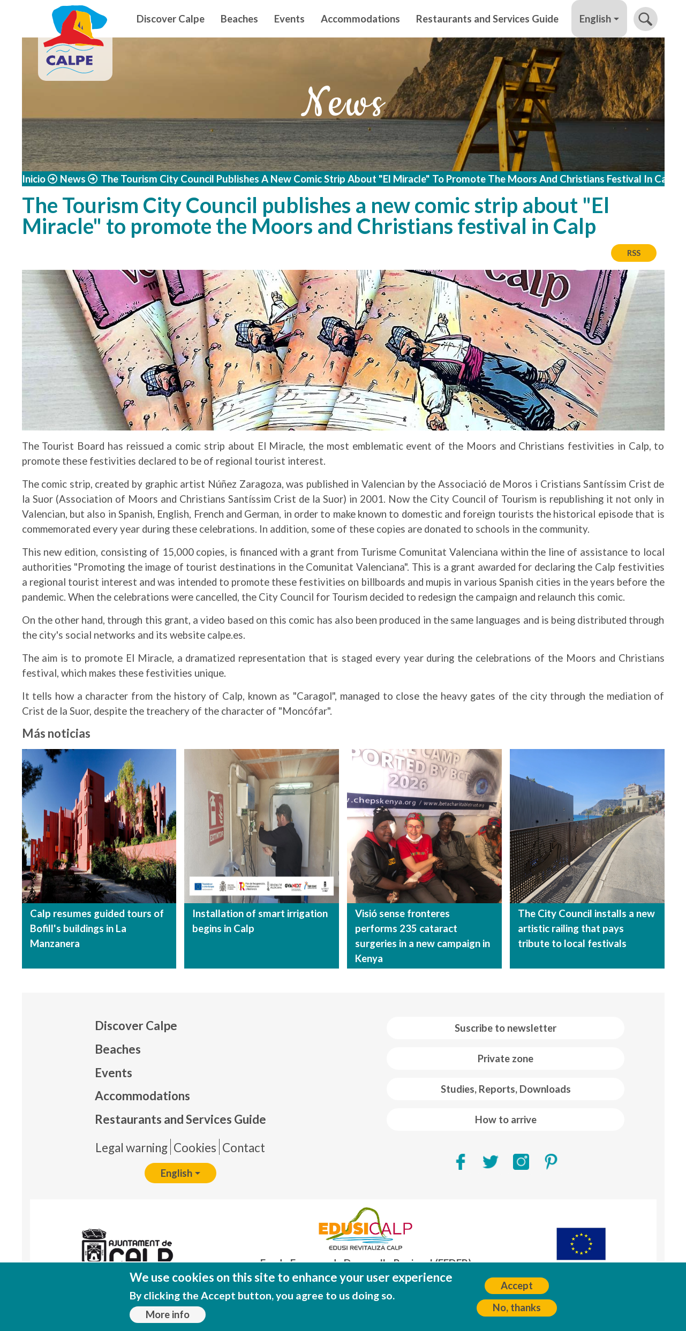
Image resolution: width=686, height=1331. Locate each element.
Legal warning (131, 1147)
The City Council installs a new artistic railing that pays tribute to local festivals (586, 928)
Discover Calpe (171, 19)
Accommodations (360, 19)
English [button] (595, 19)
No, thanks (517, 1307)
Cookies (195, 1147)
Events (289, 19)
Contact (243, 1147)
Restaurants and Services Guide (487, 19)
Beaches (239, 19)
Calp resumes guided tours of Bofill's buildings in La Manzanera (97, 928)
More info (168, 1314)
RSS (633, 253)
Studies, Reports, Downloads (506, 1089)
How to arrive (506, 1119)
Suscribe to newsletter (505, 1028)
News (73, 179)
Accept (517, 1285)
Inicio (34, 179)
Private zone (505, 1058)
